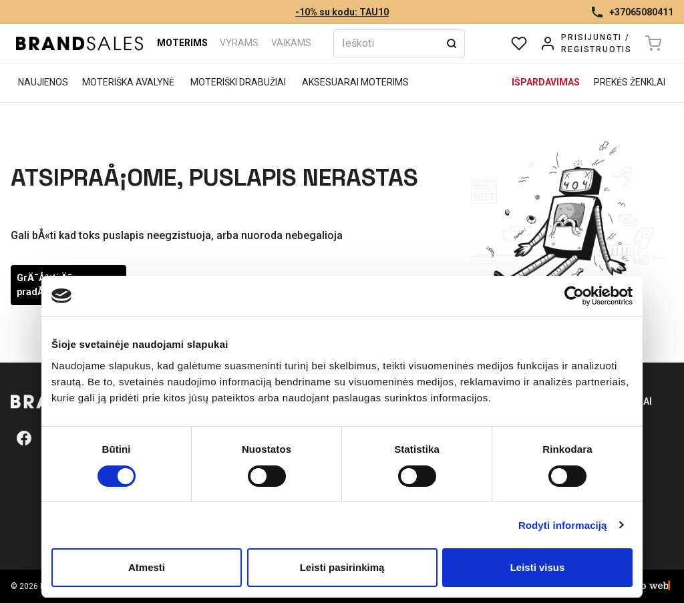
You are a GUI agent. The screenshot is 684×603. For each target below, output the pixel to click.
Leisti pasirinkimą (342, 567)
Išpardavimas (546, 82)
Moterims (182, 42)
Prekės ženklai (629, 82)
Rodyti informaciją (562, 525)
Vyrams (239, 42)
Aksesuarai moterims (355, 82)
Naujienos (43, 82)
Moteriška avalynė (128, 82)
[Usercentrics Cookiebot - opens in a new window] (574, 296)
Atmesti (146, 567)
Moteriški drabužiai (238, 82)
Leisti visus (537, 567)
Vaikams (291, 42)
